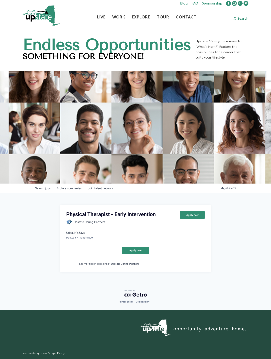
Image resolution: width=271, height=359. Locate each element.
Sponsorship (212, 3)
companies (69, 188)
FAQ (194, 3)
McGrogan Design (54, 353)
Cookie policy (142, 301)
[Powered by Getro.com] (135, 293)
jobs (43, 188)
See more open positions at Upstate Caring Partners (109, 263)
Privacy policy (126, 301)
